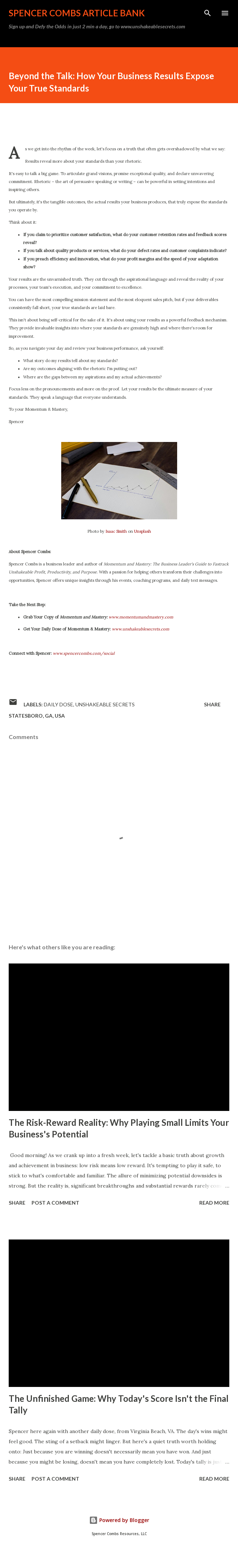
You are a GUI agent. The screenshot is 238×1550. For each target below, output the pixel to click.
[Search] (207, 13)
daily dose (58, 704)
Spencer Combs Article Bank (77, 13)
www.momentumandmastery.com (141, 617)
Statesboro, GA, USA (37, 716)
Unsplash (142, 531)
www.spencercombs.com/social (83, 653)
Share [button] (212, 704)
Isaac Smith (116, 531)
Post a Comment (55, 1203)
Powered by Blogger (119, 1520)
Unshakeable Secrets (105, 704)
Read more (214, 1203)
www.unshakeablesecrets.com (140, 629)
